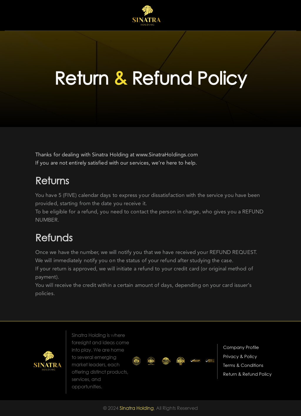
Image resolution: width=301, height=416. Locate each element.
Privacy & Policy (240, 356)
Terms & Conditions (243, 365)
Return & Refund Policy (247, 374)
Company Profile (241, 347)
